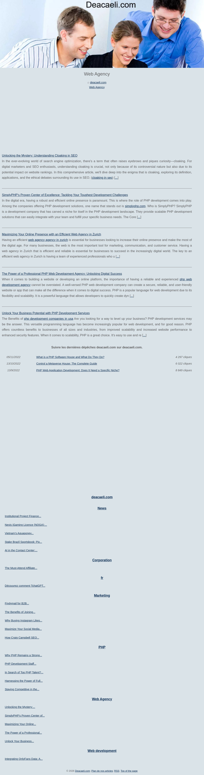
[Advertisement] (97, 118)
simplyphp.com (135, 206)
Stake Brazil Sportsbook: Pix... (23, 541)
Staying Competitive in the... (22, 689)
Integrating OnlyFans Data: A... (24, 758)
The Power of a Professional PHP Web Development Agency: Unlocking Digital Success (62, 273)
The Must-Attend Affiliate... (21, 568)
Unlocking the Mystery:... (20, 707)
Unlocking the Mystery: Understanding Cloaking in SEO (39, 155)
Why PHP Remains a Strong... (23, 655)
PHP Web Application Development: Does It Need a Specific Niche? (78, 370)
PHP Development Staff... (20, 663)
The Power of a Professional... (23, 732)
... (116, 177)
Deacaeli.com (82, 770)
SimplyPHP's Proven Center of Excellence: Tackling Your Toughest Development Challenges (65, 195)
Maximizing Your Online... (20, 724)
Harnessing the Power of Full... (24, 680)
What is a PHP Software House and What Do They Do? (70, 357)
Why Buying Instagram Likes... (23, 620)
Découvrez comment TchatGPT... (25, 585)
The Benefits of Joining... (20, 612)
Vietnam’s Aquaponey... (19, 533)
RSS (116, 770)
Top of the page (129, 770)
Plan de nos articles (102, 770)
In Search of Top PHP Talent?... (24, 672)
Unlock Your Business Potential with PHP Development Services (46, 313)
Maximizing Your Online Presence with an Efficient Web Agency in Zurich (51, 234)
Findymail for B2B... (17, 603)
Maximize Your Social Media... (23, 628)
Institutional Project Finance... (23, 516)
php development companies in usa (48, 318)
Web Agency (97, 87)
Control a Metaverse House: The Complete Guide (66, 363)
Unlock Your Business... (19, 741)
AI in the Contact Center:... (21, 550)
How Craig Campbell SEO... (22, 637)
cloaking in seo (102, 177)
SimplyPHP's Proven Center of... (25, 715)
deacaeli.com (98, 82)
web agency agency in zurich (48, 240)
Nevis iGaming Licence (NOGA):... (26, 524)
